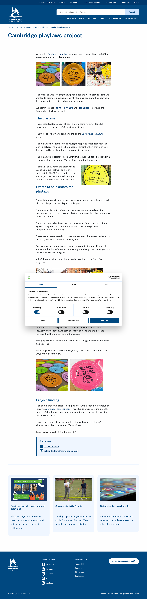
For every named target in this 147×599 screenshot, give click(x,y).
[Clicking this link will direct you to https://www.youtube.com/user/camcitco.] (47, 583)
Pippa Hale (83, 108)
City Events (73, 3)
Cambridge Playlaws (92, 134)
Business (92, 18)
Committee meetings (91, 3)
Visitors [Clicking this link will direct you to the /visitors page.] (18, 27)
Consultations (110, 3)
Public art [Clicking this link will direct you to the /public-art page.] (44, 27)
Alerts (62, 3)
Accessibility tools (47, 3)
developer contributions (58, 409)
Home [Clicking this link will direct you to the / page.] (10, 27)
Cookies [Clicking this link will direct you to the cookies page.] (103, 594)
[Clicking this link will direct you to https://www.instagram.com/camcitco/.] (48, 569)
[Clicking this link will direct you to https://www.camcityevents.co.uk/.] (79, 572)
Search (132, 12)
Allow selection (73, 321)
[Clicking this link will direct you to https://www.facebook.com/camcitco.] (48, 564)
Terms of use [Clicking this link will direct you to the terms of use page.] (134, 594)
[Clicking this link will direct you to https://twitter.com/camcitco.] (44, 578)
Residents (71, 18)
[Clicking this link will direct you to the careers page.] (78, 568)
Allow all (104, 321)
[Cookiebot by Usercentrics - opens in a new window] (110, 277)
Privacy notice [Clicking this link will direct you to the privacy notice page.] (124, 594)
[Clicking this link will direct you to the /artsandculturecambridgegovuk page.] (61, 451)
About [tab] (105, 284)
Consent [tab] (41, 284)
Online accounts (115, 18)
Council (102, 18)
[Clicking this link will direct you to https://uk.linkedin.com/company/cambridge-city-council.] (47, 574)
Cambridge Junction (58, 54)
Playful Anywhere (64, 108)
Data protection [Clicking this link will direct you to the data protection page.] (112, 594)
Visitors (82, 18)
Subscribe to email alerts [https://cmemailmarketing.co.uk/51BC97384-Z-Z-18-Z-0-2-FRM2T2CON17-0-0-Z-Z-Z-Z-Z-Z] (123, 561)
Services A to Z (132, 18)
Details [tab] (73, 284)
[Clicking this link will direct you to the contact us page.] (79, 576)
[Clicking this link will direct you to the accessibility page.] (80, 564)
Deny (43, 321)
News (136, 3)
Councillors (125, 3)
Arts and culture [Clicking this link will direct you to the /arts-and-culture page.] (30, 27)
